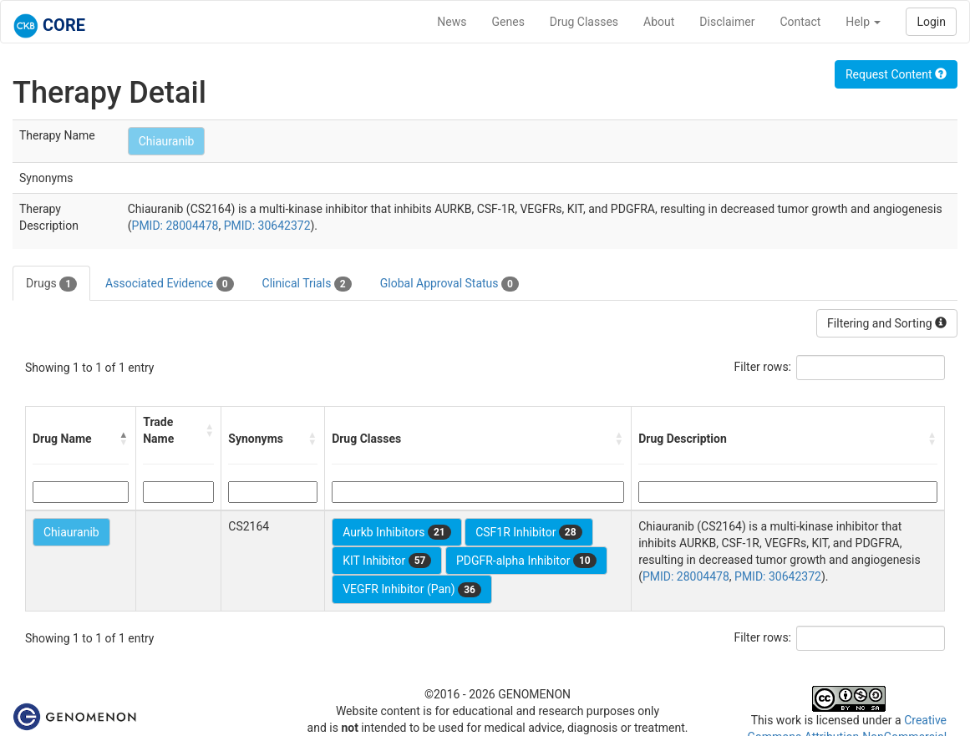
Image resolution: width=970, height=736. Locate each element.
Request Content (896, 74)
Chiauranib (167, 141)
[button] (124, 438)
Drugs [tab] (51, 284)
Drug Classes (584, 21)
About (658, 21)
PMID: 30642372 (267, 225)
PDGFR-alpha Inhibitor (526, 560)
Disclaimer (726, 21)
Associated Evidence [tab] (169, 284)
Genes (508, 21)
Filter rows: (763, 366)
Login (931, 21)
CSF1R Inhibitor (528, 532)
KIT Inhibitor (387, 560)
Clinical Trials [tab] (307, 284)
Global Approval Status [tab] (449, 284)
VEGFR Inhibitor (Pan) (412, 589)
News (451, 21)
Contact (800, 21)
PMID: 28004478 (175, 225)
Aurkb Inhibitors (397, 532)
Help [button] (863, 21)
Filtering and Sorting (887, 323)
